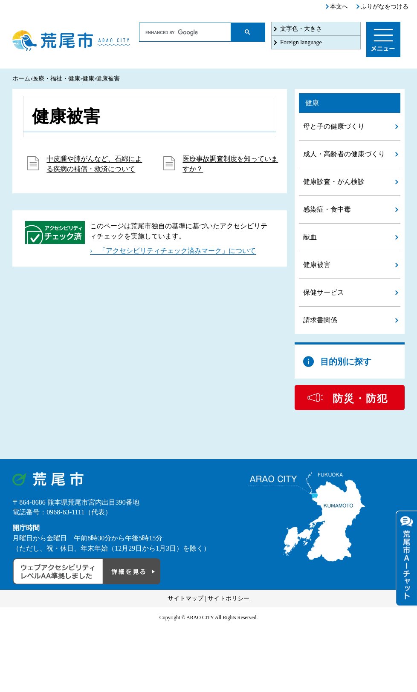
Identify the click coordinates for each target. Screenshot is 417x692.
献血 (310, 237)
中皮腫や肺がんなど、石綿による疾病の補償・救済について (94, 163)
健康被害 (316, 264)
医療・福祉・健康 (56, 78)
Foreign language (301, 42)
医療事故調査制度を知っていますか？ (230, 163)
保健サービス (323, 292)
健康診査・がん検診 (334, 181)
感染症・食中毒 (327, 209)
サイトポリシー (228, 598)
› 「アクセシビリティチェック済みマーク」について (173, 250)
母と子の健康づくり (334, 126)
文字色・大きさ (301, 29)
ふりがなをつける (384, 6)
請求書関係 (320, 320)
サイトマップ (185, 598)
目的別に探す (345, 361)
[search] (185, 32)
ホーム (21, 78)
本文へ (339, 6)
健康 (88, 78)
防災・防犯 (360, 398)
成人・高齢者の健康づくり (344, 154)
